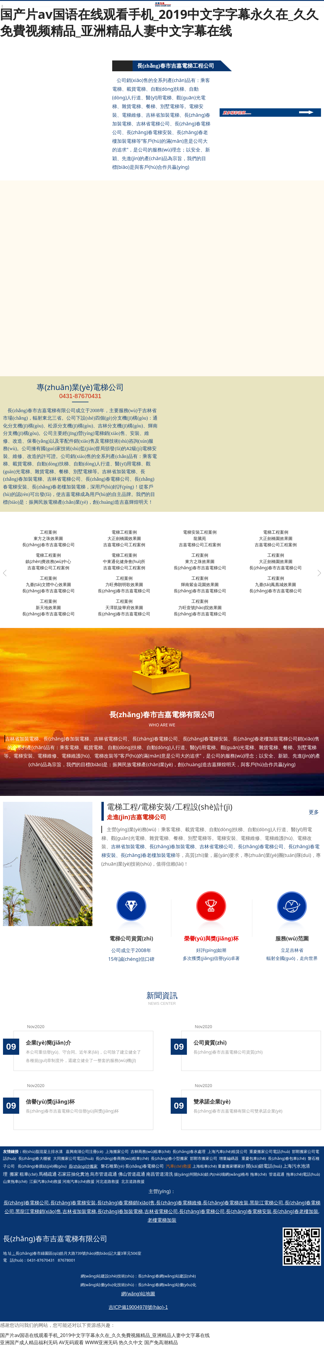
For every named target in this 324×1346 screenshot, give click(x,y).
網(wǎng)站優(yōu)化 (98, 1284)
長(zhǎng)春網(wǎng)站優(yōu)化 (167, 1284)
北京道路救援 (133, 1181)
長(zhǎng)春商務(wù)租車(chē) (122, 1158)
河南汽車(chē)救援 (78, 1181)
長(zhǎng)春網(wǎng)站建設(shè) (167, 1276)
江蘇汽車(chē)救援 (45, 1181)
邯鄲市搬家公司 (203, 1158)
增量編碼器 (228, 1158)
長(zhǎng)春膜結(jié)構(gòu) (42, 1166)
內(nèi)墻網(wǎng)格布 (229, 1174)
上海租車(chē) (204, 1166)
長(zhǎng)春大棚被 (34, 1158)
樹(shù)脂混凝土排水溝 (42, 1151)
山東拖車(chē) (15, 1181)
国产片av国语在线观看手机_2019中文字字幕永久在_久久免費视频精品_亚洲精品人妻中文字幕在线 (159, 22)
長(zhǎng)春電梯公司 (144, 1166)
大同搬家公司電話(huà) (73, 1158)
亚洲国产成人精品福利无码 (29, 1342)
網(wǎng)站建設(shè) (99, 1276)
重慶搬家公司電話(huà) (269, 1151)
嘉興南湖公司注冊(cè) (84, 1151)
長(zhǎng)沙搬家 (83, 1166)
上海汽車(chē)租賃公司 (228, 1151)
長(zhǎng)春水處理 (189, 1151)
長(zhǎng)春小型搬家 (169, 1158)
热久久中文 (131, 1342)
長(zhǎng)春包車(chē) (287, 1158)
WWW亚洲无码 (101, 1342)
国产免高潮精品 (161, 1342)
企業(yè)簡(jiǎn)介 (48, 1042)
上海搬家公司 (117, 1151)
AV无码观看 (71, 1342)
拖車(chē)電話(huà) (303, 1174)
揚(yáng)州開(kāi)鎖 (191, 1174)
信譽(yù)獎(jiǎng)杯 (50, 1101)
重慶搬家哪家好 (231, 1166)
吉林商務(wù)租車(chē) (150, 1151)
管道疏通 (276, 1174)
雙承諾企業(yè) (212, 1101)
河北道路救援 (107, 1181)
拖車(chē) (258, 1174)
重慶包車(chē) (254, 1158)
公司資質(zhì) (210, 1042)
